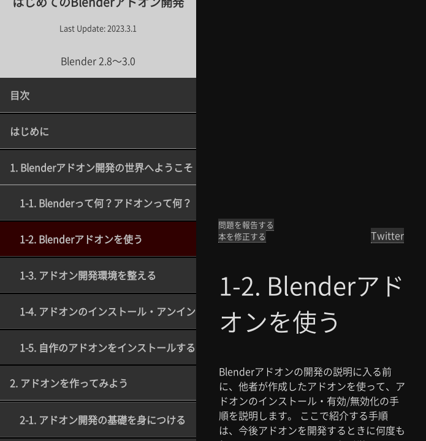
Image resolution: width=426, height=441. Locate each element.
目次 (19, 95)
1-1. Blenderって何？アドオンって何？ (106, 202)
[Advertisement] (311, 110)
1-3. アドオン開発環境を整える (88, 275)
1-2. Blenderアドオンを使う (81, 239)
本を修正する (242, 236)
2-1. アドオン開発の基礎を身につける (103, 419)
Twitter (387, 235)
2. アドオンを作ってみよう (69, 382)
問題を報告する (246, 224)
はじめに (29, 131)
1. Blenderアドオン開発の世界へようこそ (101, 167)
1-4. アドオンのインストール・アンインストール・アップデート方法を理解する (108, 311)
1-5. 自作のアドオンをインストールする (108, 347)
